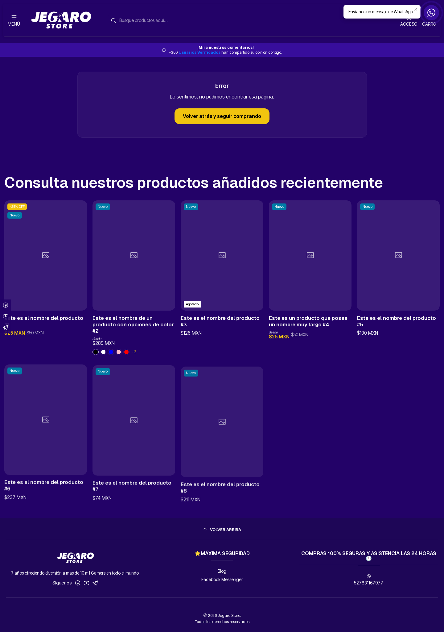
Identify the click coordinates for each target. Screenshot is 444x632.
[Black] (111, 365)
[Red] (126, 365)
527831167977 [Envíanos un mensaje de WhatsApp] (368, 579)
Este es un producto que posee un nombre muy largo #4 (308, 350)
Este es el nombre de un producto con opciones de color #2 (133, 337)
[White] (95, 365)
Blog (222, 571)
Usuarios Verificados (199, 52)
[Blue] (119, 365)
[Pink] (103, 365)
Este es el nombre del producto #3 (220, 342)
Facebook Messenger (222, 579)
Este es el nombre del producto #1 (43, 328)
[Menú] (13, 20)
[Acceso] (409, 20)
